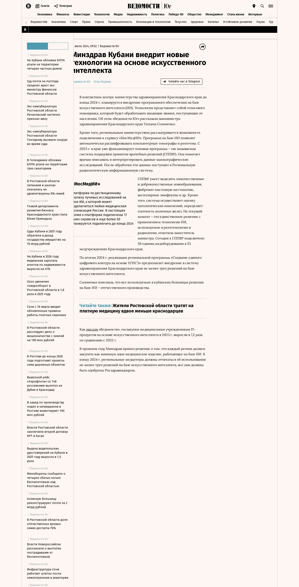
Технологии (102, 14)
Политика (157, 14)
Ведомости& (39, 21)
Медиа (118, 14)
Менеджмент (214, 14)
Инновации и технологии (153, 21)
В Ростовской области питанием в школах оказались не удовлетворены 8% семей (45, 187)
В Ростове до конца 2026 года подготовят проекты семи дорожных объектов (46, 360)
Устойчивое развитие (237, 21)
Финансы (62, 14)
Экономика (44, 14)
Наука (260, 21)
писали (99, 334)
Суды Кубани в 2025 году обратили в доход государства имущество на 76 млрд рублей (46, 237)
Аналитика (58, 21)
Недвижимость (137, 14)
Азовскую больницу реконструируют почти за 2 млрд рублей (47, 503)
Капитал (213, 21)
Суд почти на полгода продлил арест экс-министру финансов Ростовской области (42, 87)
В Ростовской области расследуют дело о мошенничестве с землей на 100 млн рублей (45, 334)
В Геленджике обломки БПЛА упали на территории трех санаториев (47, 164)
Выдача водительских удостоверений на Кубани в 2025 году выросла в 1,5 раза (47, 455)
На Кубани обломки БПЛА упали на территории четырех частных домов (46, 64)
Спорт (74, 21)
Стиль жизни (235, 14)
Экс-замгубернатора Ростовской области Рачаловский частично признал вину (43, 112)
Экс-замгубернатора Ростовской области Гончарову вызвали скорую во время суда (47, 138)
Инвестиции (82, 14)
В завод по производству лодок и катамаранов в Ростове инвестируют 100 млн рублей (45, 409)
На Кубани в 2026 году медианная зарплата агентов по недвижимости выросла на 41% (46, 263)
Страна (99, 21)
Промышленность (120, 21)
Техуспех (181, 21)
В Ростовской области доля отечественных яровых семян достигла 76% (47, 524)
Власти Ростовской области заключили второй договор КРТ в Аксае (47, 432)
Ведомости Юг (116, 46)
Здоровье (197, 21)
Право (86, 21)
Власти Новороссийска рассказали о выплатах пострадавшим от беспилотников (44, 550)
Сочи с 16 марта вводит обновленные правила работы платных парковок (46, 311)
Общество (194, 14)
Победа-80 (176, 14)
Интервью (255, 14)
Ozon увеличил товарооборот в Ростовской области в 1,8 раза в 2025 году (45, 288)
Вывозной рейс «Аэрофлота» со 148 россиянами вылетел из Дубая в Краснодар (44, 383)
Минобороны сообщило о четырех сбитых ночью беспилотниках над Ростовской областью (46, 480)
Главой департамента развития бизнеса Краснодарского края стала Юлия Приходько (47, 212)
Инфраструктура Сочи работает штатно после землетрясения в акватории (47, 573)
